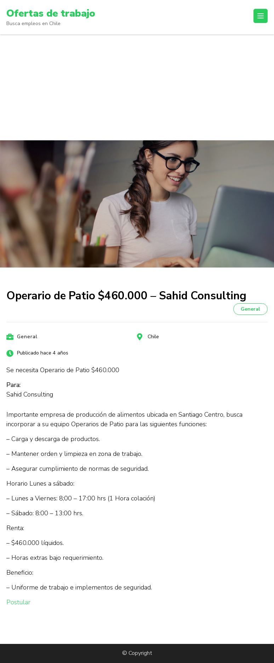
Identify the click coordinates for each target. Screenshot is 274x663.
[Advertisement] (137, 87)
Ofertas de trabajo (50, 13)
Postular (18, 602)
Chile (153, 336)
